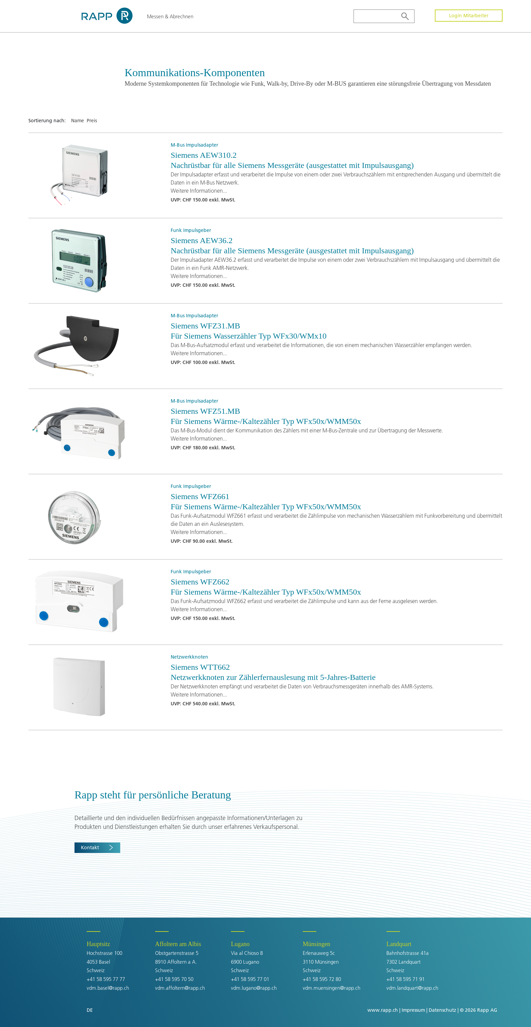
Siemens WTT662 (200, 667)
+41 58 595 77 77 (106, 979)
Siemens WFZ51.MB (205, 411)
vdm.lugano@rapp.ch (254, 988)
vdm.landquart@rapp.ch (412, 988)
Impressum (413, 1010)
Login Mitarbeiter (468, 16)
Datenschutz (442, 1010)
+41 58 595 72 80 (322, 979)
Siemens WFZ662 (200, 581)
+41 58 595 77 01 (250, 979)
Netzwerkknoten (189, 657)
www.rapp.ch (382, 1010)
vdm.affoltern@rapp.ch (180, 988)
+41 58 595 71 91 (405, 979)
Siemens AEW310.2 (204, 155)
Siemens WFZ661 (200, 496)
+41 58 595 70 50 (174, 979)
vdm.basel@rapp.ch (108, 988)
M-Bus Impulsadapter (194, 145)
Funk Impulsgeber (191, 230)
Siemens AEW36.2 (202, 240)
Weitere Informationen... (199, 190)
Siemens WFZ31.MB (205, 325)
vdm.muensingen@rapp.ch (331, 988)
